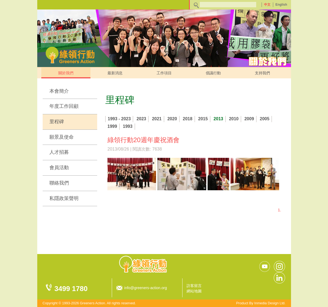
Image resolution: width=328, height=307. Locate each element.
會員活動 (59, 167)
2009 (249, 118)
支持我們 (262, 73)
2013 (218, 118)
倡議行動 (213, 73)
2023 (141, 118)
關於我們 (65, 73)
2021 (157, 118)
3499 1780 (71, 289)
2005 (264, 118)
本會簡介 (59, 91)
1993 (128, 126)
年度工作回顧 (64, 106)
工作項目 (164, 73)
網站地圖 (194, 291)
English (281, 4)
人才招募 (59, 152)
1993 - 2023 (119, 118)
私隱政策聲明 (64, 198)
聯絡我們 (59, 183)
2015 (203, 118)
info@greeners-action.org (145, 288)
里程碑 (56, 121)
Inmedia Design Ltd (269, 303)
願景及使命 (61, 137)
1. (279, 210)
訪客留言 (194, 285)
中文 (267, 4)
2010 (234, 118)
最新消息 (115, 73)
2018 (187, 118)
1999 (112, 126)
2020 (172, 118)
